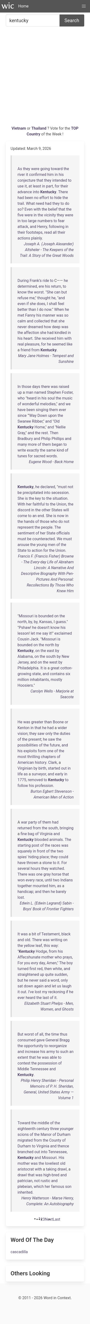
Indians (66, 880)
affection (31, 332)
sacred (39, 456)
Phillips (58, 438)
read (48, 232)
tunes (22, 456)
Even (28, 209)
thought (43, 298)
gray (47, 874)
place (44, 857)
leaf (39, 945)
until (48, 880)
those (26, 386)
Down (42, 415)
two (60, 851)
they (26, 168)
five (21, 215)
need (40, 203)
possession (47, 1063)
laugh (66, 986)
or (66, 722)
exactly (33, 450)
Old (57, 421)
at (30, 186)
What (30, 203)
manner (48, 315)
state (36, 674)
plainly (36, 238)
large (32, 221)
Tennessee (39, 1069)
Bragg (65, 1040)
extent (23, 1057)
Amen (52, 963)
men (51, 544)
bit (34, 934)
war (24, 822)
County (55, 1140)
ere (41, 286)
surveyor (39, 774)
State (51, 533)
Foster (67, 392)
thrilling (33, 756)
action (37, 550)
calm (22, 321)
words (51, 456)
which (39, 1186)
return (56, 286)
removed (35, 780)
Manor (46, 1134)
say (45, 633)
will (66, 510)
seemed (59, 344)
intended (59, 180)
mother (47, 957)
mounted (40, 886)
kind (60, 450)
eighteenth (27, 1128)
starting (24, 845)
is (26, 498)
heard (31, 398)
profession (44, 785)
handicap (25, 891)
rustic (45, 1180)
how (47, 327)
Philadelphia (28, 668)
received (49, 338)
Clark (52, 762)
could (63, 857)
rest (44, 433)
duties (65, 733)
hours (35, 868)
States (56, 510)
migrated (25, 1140)
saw (40, 733)
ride (45, 280)
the (66, 168)
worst (39, 292)
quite (49, 974)
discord (24, 510)
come (22, 515)
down (28, 986)
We (59, 539)
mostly (56, 679)
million (23, 679)
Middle (23, 1069)
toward (57, 168)
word (55, 980)
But (20, 1034)
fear (61, 221)
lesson (23, 633)
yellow (29, 945)
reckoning (56, 992)
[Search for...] (33, 20)
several (24, 868)
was (59, 315)
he (66, 280)
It (41, 668)
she (33, 303)
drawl (62, 1169)
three (54, 1128)
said (43, 980)
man (29, 392)
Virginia (46, 834)
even (21, 303)
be (20, 492)
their (64, 186)
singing (42, 409)
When (59, 309)
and (33, 226)
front (41, 851)
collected (42, 321)
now (47, 309)
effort (44, 197)
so (20, 209)
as (26, 774)
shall (53, 303)
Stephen (54, 392)
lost (21, 897)
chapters (48, 756)
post (35, 845)
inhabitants (39, 679)
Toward (24, 1123)
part (49, 186)
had (21, 197)
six (68, 674)
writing (56, 940)
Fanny (30, 315)
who (21, 398)
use (21, 186)
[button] (84, 6)
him (50, 174)
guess (61, 621)
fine (24, 834)
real (21, 344)
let (33, 633)
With (21, 504)
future (55, 745)
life (20, 774)
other (46, 510)
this (47, 945)
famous (57, 1186)
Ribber (37, 421)
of (19, 404)
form (42, 751)
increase (32, 1051)
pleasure (32, 344)
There (63, 192)
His (61, 1157)
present (34, 739)
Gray (21, 433)
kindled (60, 332)
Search (72, 20)
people (47, 527)
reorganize (58, 1046)
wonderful (30, 404)
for (57, 186)
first (33, 968)
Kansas (45, 621)
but (64, 292)
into (36, 192)
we (68, 404)
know (22, 292)
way (54, 945)
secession (60, 492)
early (59, 774)
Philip (46, 438)
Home (23, 6)
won (21, 880)
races (55, 845)
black (66, 934)
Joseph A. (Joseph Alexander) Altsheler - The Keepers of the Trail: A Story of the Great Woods (47, 250)
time (55, 1034)
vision (23, 733)
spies (22, 857)
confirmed (37, 174)
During (23, 280)
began (57, 444)
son (68, 1186)
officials (63, 533)
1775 (22, 780)
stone (47, 862)
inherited (25, 1192)
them (53, 409)
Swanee (24, 421)
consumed (27, 1040)
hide (57, 197)
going (45, 168)
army (50, 1051)
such (64, 1051)
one (50, 751)
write (22, 450)
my (44, 992)
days (36, 386)
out (63, 768)
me (32, 298)
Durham (64, 1134)
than (32, 309)
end (41, 515)
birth (42, 768)
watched (56, 868)
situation (60, 498)
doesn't (43, 627)
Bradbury (25, 438)
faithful (39, 504)
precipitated (33, 492)
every (30, 880)
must (62, 487)
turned (23, 968)
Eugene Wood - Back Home (51, 461)
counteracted (43, 539)
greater (37, 722)
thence (63, 1146)
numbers (45, 221)
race (39, 880)
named (40, 392)
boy (70, 963)
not (70, 487)
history (40, 762)
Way (32, 415)
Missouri (26, 616)
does (41, 303)
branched (25, 1152)
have (22, 409)
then (46, 891)
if (27, 303)
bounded (45, 616)
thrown (32, 862)
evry (34, 963)
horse (56, 874)
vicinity (50, 215)
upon (52, 415)
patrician (25, 1180)
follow (23, 785)
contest (24, 1063)
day (42, 963)
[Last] (56, 1219)
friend (25, 350)
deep (56, 327)
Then (54, 433)
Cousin (23, 639)
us (59, 986)
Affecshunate (29, 957)
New (65, 656)
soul (51, 398)
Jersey (23, 662)
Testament (51, 934)
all (55, 232)
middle (43, 1123)
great (55, 668)
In (19, 386)
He (20, 722)
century (42, 1128)
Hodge (41, 951)
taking (51, 1169)
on (56, 616)
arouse (23, 544)
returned (25, 828)
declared (47, 487)
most (22, 756)
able (53, 1057)
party (32, 822)
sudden (60, 974)
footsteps (34, 232)
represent (26, 527)
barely (61, 891)
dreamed (35, 327)
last (46, 997)
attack (23, 226)
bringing (66, 828)
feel (61, 303)
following (56, 226)
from (35, 350)
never (22, 327)
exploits (30, 751)
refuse (23, 298)
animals (56, 839)
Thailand (39, 128)
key (38, 498)
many (22, 444)
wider (62, 727)
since (22, 415)
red (40, 968)
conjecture (27, 180)
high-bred (51, 1175)
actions (24, 238)
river (21, 174)
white (57, 968)
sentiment (26, 533)
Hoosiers (25, 685)
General (52, 1040)
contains (57, 674)
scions (23, 1134)
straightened (28, 974)
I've (31, 992)
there (45, 386)
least (37, 186)
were (35, 168)
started (54, 768)
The (57, 527)
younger (66, 1128)
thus (63, 1034)
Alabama (25, 656)
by (30, 621)
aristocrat (26, 1169)
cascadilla (19, 1252)
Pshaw (24, 627)
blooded (41, 839)
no (36, 197)
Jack (34, 639)
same (51, 450)
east (50, 650)
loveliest (52, 1163)
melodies (48, 404)
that (39, 180)
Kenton (24, 727)
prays (67, 957)
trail (21, 203)
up (20, 392)
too (24, 221)
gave (40, 1040)
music (67, 398)
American (26, 762)
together (25, 886)
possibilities (28, 745)
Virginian (25, 768)
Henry (42, 226)
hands (29, 521)
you (27, 963)
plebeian (25, 1186)
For (64, 862)
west (53, 662)
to (70, 180)
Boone (58, 722)
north (22, 621)
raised (64, 386)
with (37, 209)
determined (27, 286)
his (61, 174)
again (38, 986)
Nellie (61, 427)
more (32, 444)
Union (61, 504)
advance (25, 192)
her (29, 504)
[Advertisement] (45, 78)
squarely (25, 851)
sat (20, 986)
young (41, 544)
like (69, 344)
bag (31, 834)
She (50, 292)
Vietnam (19, 128)
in (56, 174)
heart (28, 338)
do (67, 203)
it (27, 174)
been (29, 197)
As (20, 168)
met (21, 315)
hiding (33, 857)
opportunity (34, 1046)
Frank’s (36, 280)
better (23, 309)
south (51, 656)
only (48, 733)
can (57, 292)
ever (62, 409)
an (34, 515)
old (27, 940)
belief (52, 209)
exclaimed (63, 633)
